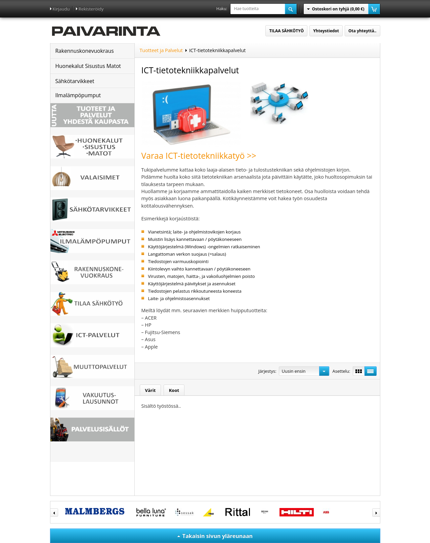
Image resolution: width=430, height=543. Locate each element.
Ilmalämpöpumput (78, 95)
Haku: (221, 8)
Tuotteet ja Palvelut (161, 50)
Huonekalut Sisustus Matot (88, 66)
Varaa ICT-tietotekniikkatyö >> (198, 155)
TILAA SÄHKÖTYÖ (286, 31)
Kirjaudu (61, 9)
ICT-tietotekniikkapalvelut (217, 50)
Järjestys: (267, 371)
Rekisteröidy (91, 9)
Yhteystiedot (326, 31)
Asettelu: (341, 371)
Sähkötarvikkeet (74, 81)
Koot (174, 390)
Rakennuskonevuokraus (84, 51)
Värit (150, 390)
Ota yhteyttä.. (362, 31)
